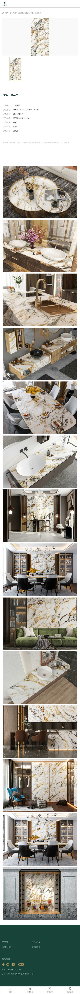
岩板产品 (13, 13)
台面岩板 (21, 13)
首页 (6, 13)
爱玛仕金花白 (36, 13)
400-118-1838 (13, 965)
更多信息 (36, 947)
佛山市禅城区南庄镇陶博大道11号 (20, 974)
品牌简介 (6, 942)
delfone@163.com (14, 969)
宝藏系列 (28, 13)
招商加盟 (6, 947)
